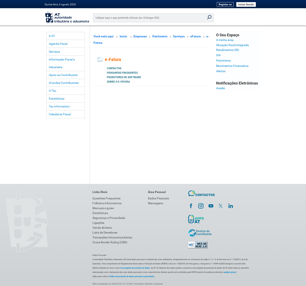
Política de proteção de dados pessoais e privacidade (131, 276)
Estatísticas (56, 98)
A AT (52, 36)
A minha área (225, 40)
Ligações (98, 222)
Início (123, 36)
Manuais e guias (103, 208)
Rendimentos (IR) (227, 50)
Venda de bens (102, 227)
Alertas (220, 71)
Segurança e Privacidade (108, 218)
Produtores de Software (124, 77)
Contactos (114, 68)
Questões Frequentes (106, 198)
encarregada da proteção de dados (135, 268)
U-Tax (52, 90)
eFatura (195, 36)
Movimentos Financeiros (232, 66)
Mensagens (155, 203)
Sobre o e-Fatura (118, 81)
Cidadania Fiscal (60, 114)
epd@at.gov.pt (230, 272)
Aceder (220, 88)
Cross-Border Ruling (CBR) (109, 242)
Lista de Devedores (104, 232)
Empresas (140, 36)
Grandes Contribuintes (64, 83)
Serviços (54, 51)
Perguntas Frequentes (122, 72)
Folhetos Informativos (107, 203)
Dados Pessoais (158, 198)
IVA (218, 55)
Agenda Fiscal (58, 43)
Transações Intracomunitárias (112, 237)
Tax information (59, 106)
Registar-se (225, 4)
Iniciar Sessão (246, 4)
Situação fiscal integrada (232, 45)
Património (159, 36)
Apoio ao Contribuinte (63, 75)
